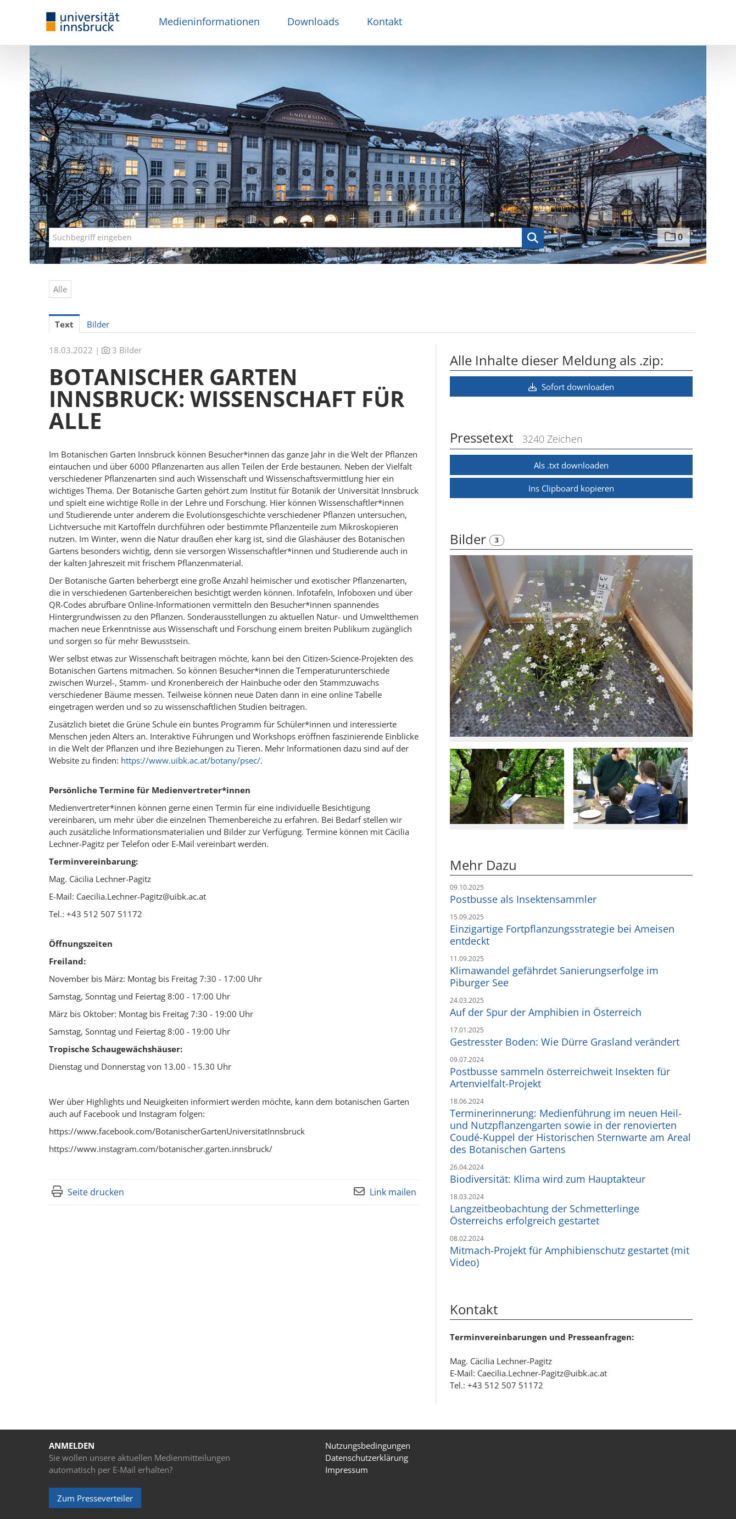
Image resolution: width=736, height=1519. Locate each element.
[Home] (83, 22)
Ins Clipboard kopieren (571, 488)
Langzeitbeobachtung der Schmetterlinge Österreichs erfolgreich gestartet (544, 1214)
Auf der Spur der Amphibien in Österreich (546, 1012)
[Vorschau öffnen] (571, 646)
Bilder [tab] (98, 324)
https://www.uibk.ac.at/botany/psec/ (190, 760)
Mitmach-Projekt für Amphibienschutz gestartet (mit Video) (569, 1256)
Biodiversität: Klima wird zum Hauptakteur (547, 1178)
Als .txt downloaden (571, 465)
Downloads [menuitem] (313, 21)
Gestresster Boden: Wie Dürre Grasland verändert (564, 1041)
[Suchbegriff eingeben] (296, 237)
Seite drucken (96, 1192)
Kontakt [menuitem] (384, 21)
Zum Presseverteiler (95, 1498)
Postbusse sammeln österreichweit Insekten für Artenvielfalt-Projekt (560, 1077)
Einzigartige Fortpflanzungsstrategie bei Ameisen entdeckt (562, 934)
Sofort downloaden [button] (571, 386)
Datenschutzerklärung (366, 1457)
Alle (60, 289)
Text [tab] (64, 324)
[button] (533, 238)
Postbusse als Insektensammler (523, 899)
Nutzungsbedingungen (367, 1445)
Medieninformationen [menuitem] (209, 21)
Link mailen (393, 1192)
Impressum (346, 1469)
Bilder (469, 539)
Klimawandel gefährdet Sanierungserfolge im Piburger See (554, 976)
